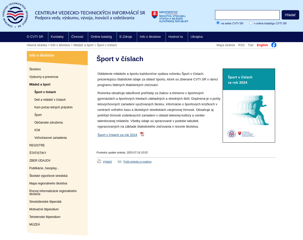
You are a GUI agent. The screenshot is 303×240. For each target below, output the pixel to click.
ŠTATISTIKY (37, 153)
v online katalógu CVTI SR (270, 23)
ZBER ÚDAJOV (40, 160)
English (262, 45)
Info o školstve (150, 37)
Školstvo (35, 69)
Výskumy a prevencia (43, 77)
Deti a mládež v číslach (50, 99)
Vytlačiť (107, 161)
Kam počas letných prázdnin (53, 107)
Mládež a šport (84, 45)
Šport (38, 115)
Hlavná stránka (37, 45)
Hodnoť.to (175, 37)
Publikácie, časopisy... (44, 168)
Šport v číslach (107, 45)
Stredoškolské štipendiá (45, 201)
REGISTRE (37, 145)
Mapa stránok (226, 45)
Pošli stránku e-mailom (137, 161)
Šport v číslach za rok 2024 (117, 135)
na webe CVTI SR (232, 23)
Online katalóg (101, 37)
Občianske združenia (48, 122)
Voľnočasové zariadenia (50, 138)
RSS (241, 45)
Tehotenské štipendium (45, 217)
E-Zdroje (125, 37)
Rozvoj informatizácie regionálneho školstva (53, 192)
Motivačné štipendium (44, 209)
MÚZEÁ (34, 224)
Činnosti (77, 37)
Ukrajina (197, 37)
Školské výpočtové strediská (48, 176)
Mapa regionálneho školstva (48, 183)
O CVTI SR (35, 37)
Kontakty (57, 37)
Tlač (251, 45)
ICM (37, 130)
